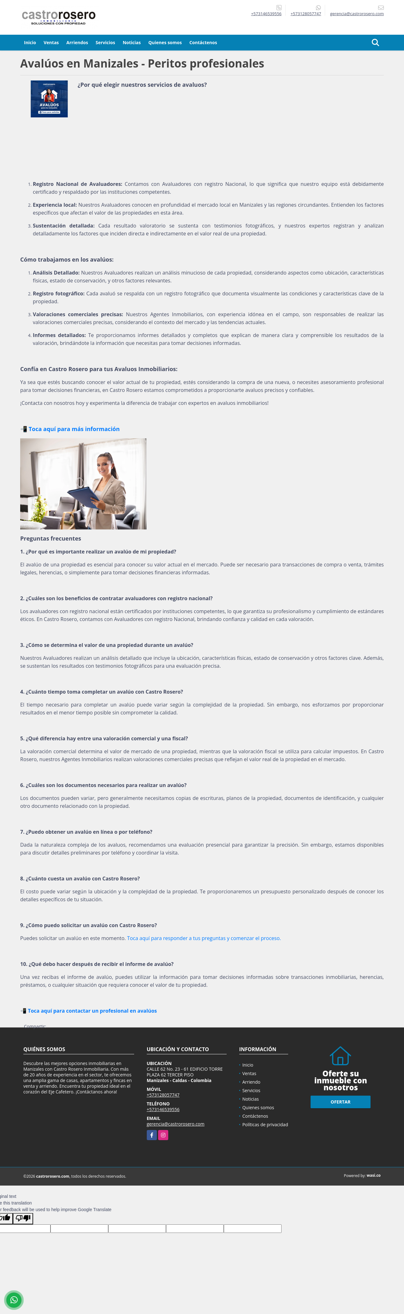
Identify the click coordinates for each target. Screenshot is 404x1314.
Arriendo (251, 1082)
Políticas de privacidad (265, 1125)
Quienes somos (165, 42)
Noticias (132, 42)
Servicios (105, 42)
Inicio (30, 42)
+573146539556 (266, 13)
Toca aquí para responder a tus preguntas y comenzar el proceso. (204, 938)
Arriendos (77, 42)
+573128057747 (306, 13)
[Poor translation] (23, 1218)
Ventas (51, 42)
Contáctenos (203, 42)
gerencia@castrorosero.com (176, 1124)
